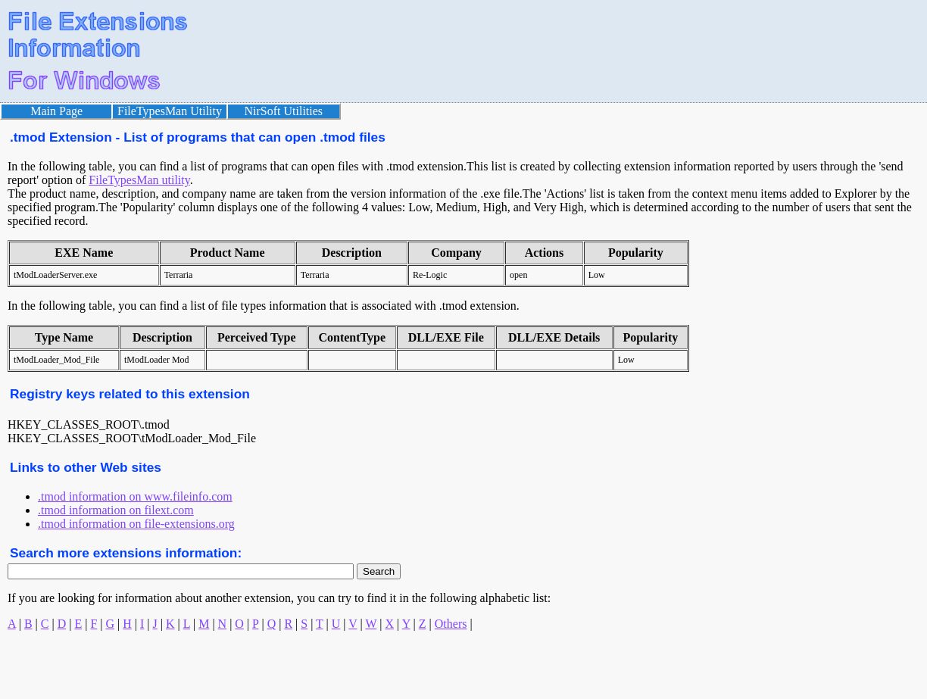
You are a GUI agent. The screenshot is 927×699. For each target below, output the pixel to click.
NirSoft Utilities (284, 111)
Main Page (56, 111)
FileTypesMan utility (139, 179)
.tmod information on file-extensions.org (136, 523)
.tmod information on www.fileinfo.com (135, 496)
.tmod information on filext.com (116, 510)
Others (451, 623)
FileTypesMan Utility (169, 111)
